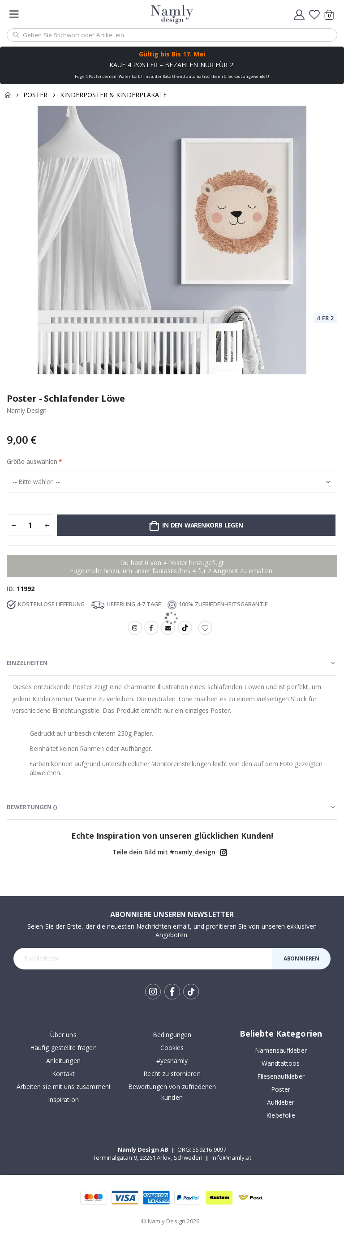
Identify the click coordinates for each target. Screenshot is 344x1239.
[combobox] (172, 35)
